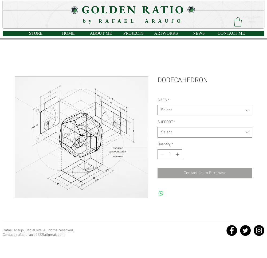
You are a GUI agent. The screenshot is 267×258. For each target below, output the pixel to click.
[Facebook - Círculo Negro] (231, 230)
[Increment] (178, 154)
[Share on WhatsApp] (161, 193)
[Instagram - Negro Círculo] (259, 230)
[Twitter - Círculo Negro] (245, 230)
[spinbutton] (170, 154)
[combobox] (205, 110)
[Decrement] (161, 154)
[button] (238, 22)
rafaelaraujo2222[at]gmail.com (40, 235)
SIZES (163, 100)
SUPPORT (166, 122)
